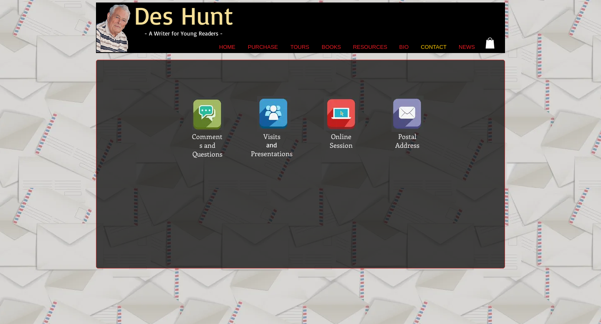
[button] (490, 43)
